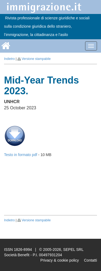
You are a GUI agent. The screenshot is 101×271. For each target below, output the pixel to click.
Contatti (90, 260)
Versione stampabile (36, 59)
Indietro (9, 59)
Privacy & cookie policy (59, 260)
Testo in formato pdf (20, 155)
